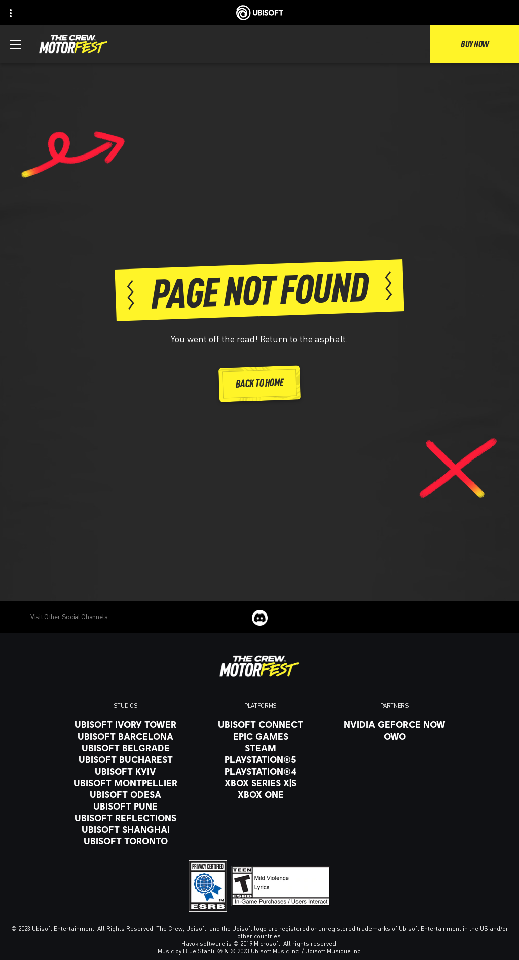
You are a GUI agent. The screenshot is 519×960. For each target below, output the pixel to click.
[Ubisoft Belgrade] (125, 748)
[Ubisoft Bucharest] (125, 759)
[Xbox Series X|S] (260, 783)
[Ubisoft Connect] (260, 724)
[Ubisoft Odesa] (125, 794)
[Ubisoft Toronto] (125, 841)
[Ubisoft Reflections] (125, 818)
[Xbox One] (260, 794)
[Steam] (260, 748)
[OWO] (395, 736)
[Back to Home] (259, 383)
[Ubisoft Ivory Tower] (125, 724)
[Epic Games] (260, 736)
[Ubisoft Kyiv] (125, 771)
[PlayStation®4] (260, 771)
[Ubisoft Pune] (125, 806)
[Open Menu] (15, 44)
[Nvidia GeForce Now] (395, 724)
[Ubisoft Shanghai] (125, 829)
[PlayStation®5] (260, 759)
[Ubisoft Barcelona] (125, 736)
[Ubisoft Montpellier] (125, 783)
